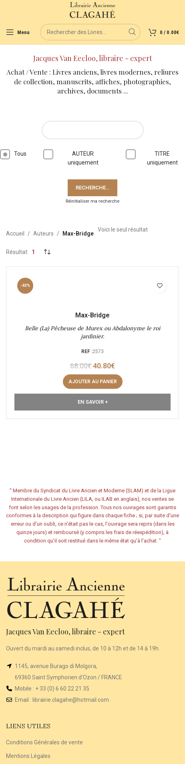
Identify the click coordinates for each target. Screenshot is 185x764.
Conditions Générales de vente (44, 742)
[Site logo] (92, 9)
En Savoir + (93, 402)
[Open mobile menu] (18, 32)
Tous (13, 154)
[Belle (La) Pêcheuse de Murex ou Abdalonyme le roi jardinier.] (92, 290)
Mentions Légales (28, 756)
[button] (93, 381)
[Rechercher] (90, 32)
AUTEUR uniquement (73, 157)
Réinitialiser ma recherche (92, 201)
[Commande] (47, 252)
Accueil (15, 233)
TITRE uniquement (154, 157)
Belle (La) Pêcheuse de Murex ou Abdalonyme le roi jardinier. (92, 332)
